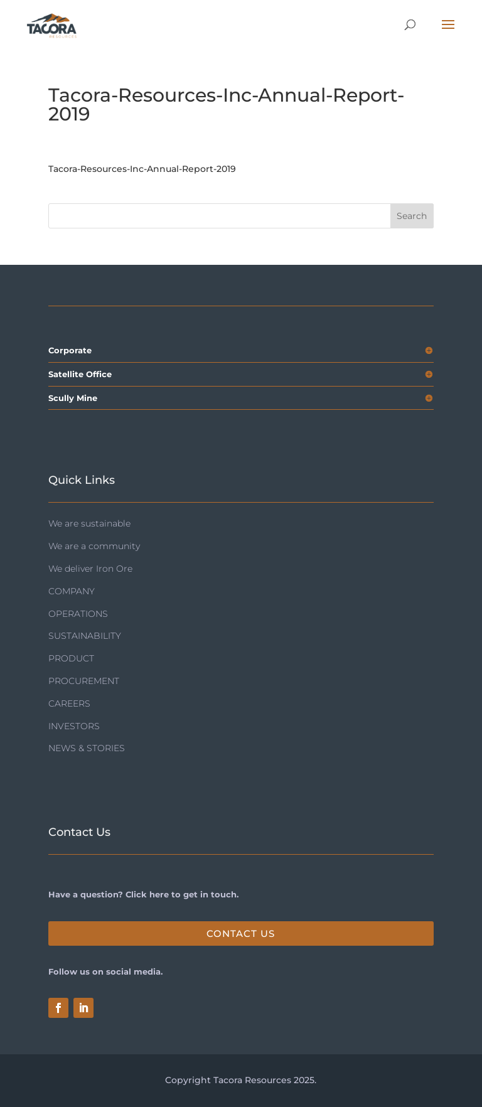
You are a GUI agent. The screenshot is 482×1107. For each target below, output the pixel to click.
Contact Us (240, 933)
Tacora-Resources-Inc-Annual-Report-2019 (142, 168)
